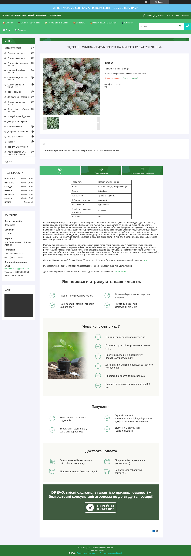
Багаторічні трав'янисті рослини (18, 110)
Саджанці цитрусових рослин (17, 78)
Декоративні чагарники (18, 97)
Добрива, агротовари (17, 131)
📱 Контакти (127, 23)
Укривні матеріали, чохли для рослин (16, 153)
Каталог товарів (12, 47)
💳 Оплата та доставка (29, 23)
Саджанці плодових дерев (17, 103)
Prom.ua (109, 548)
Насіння (11, 142)
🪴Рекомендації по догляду (103, 23)
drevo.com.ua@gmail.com (16, 268)
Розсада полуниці (15, 53)
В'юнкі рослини (14, 92)
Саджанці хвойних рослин (16, 71)
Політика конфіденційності (111, 553)
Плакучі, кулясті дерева (18, 116)
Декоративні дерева (17, 121)
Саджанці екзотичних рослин (17, 64)
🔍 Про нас (20, 30)
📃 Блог (6, 30)
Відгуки (8, 161)
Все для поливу (15, 136)
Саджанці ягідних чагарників (15, 86)
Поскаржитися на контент (87, 553)
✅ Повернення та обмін (56, 23)
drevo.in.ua (120, 271)
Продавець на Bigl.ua (95, 550)
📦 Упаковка (79, 23)
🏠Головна (7, 23)
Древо (147, 260)
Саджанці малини (16, 58)
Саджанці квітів (14, 126)
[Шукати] (180, 26)
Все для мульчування (17, 147)
